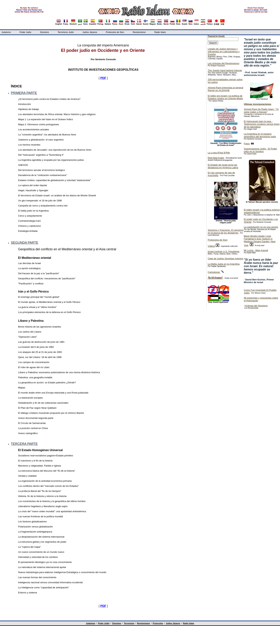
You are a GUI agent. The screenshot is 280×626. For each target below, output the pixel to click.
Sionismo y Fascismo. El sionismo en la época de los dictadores (225, 231)
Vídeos (211, 246)
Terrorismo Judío (66, 32)
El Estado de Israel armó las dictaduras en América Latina (223, 166)
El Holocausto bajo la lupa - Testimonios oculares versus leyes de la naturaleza (261, 124)
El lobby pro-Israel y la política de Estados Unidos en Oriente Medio (225, 97)
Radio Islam (160, 32)
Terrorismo (129, 623)
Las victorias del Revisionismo (223, 63)
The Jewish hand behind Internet (225, 70)
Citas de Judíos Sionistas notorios (225, 258)
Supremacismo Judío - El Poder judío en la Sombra (260, 150)
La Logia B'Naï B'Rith (219, 152)
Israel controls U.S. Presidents (223, 251)
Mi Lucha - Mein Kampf (256, 250)
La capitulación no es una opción (261, 227)
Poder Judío (25, 32)
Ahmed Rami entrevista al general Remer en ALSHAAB (225, 89)
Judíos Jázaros (89, 32)
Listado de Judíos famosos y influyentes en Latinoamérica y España (224, 51)
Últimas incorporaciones (257, 104)
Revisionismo (139, 32)
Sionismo (44, 32)
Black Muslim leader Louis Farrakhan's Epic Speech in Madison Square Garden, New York (259, 241)
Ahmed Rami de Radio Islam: (261, 110)
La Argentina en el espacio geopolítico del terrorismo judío (260, 135)
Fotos (247, 143)
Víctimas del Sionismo (256, 305)
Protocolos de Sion (115, 32)
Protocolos (158, 623)
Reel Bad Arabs (216, 157)
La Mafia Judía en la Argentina (224, 264)
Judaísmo (6, 32)
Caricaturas (214, 272)
